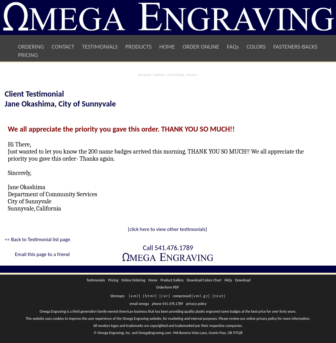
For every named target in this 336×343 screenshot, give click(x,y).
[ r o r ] (164, 296)
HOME (167, 46)
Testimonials (96, 280)
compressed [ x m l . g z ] (191, 296)
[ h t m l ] (149, 296)
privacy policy (196, 304)
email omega (139, 304)
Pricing (113, 280)
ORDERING (31, 46)
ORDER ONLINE (200, 46)
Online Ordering (133, 280)
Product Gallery (172, 280)
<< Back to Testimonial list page (37, 239)
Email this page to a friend (42, 254)
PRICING (28, 55)
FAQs (232, 46)
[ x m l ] (134, 296)
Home (153, 280)
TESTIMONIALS (100, 46)
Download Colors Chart (204, 280)
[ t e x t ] (219, 296)
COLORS (256, 46)
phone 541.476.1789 (167, 304)
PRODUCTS (138, 46)
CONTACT (63, 46)
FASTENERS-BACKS (295, 46)
